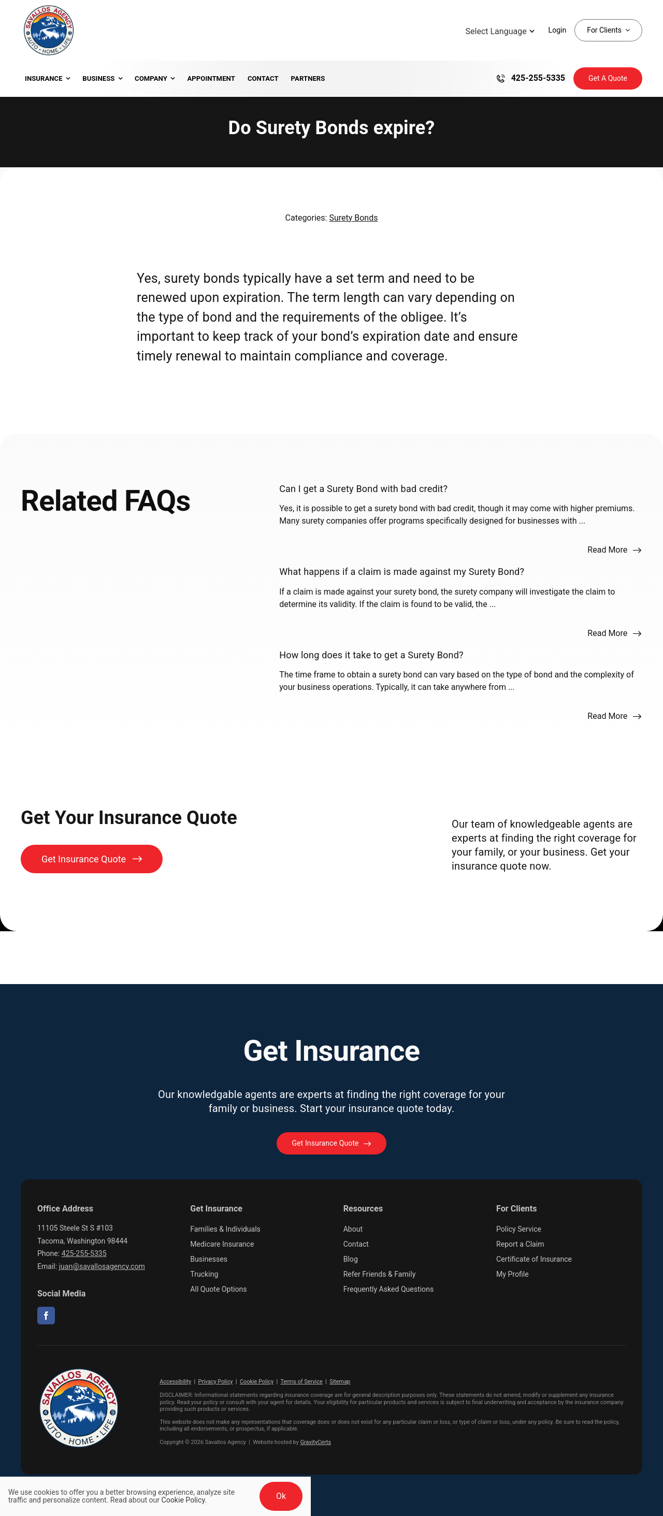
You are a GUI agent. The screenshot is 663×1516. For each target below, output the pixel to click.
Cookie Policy (256, 1381)
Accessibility (175, 1381)
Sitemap (339, 1381)
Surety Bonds (353, 218)
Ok (281, 1496)
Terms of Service (301, 1381)
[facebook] (46, 1315)
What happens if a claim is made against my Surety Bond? (401, 571)
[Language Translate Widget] (499, 31)
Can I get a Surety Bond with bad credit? (363, 488)
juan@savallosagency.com (102, 1266)
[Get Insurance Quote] (607, 78)
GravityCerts (315, 1442)
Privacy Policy (215, 1381)
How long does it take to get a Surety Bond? (371, 654)
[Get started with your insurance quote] (331, 1143)
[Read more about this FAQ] (614, 550)
